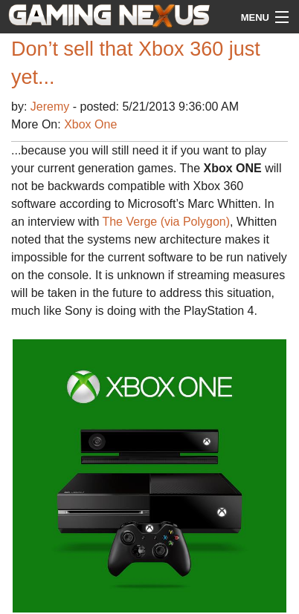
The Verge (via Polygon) (166, 221)
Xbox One (90, 124)
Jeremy (51, 106)
